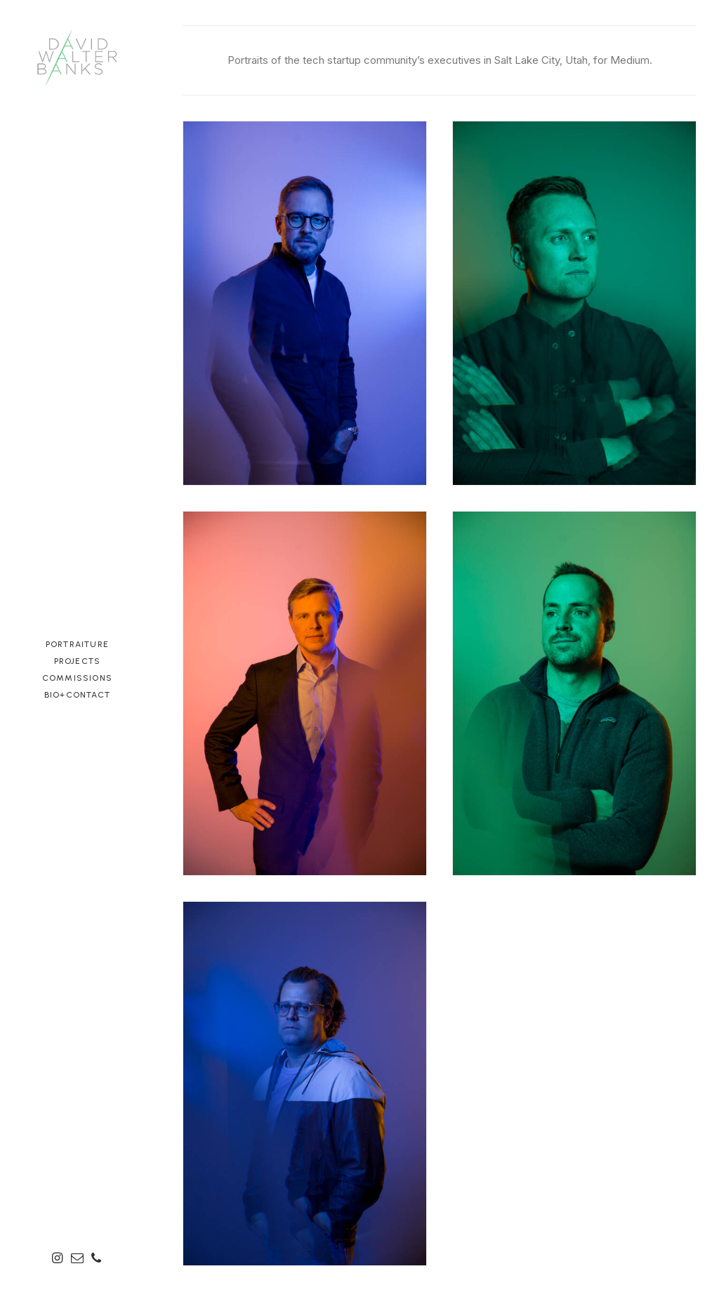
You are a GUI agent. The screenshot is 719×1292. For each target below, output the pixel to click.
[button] (59, 1259)
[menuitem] (59, 1259)
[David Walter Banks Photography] (77, 56)
